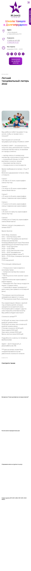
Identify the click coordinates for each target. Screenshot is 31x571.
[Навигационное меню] (28, 2)
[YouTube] (19, 54)
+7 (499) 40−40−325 (13, 40)
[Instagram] (15, 54)
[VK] (23, 54)
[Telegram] (11, 54)
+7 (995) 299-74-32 (13, 42)
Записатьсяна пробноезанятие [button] (15, 61)
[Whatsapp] (8, 54)
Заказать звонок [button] (30, 16)
